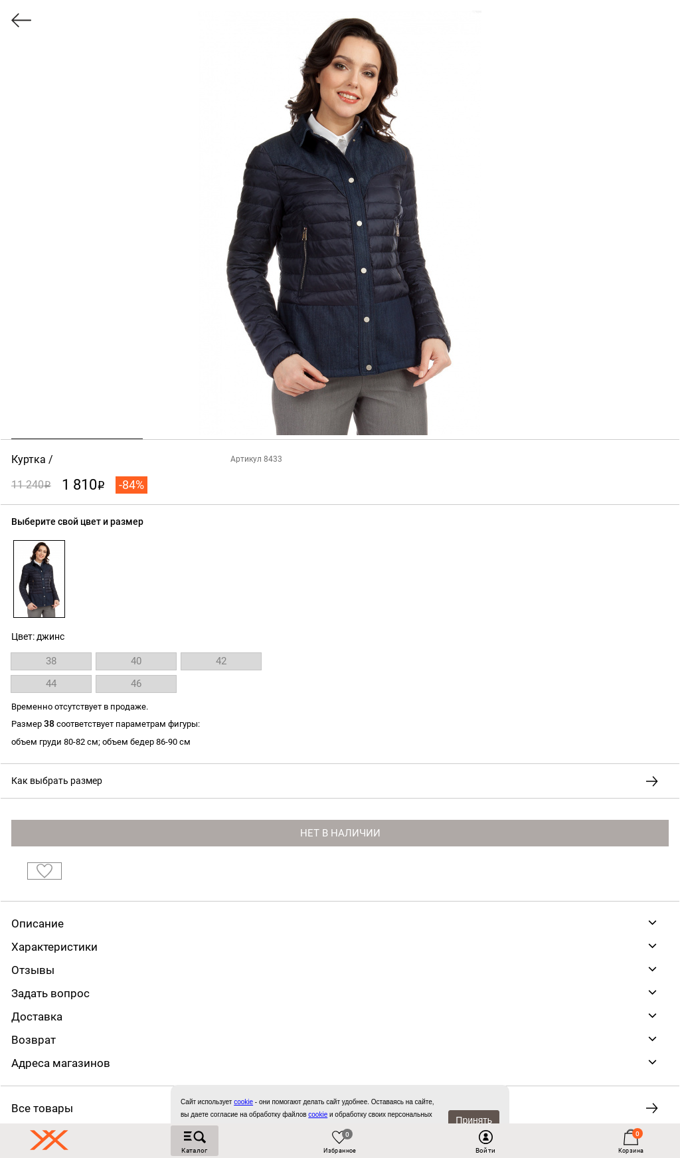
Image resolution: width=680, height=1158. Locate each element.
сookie (243, 1102)
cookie (317, 1114)
